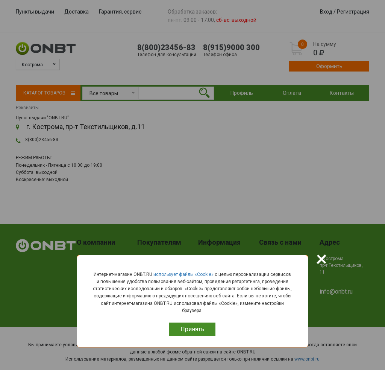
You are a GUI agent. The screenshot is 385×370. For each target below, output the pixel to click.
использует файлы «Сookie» (183, 274)
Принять (192, 329)
